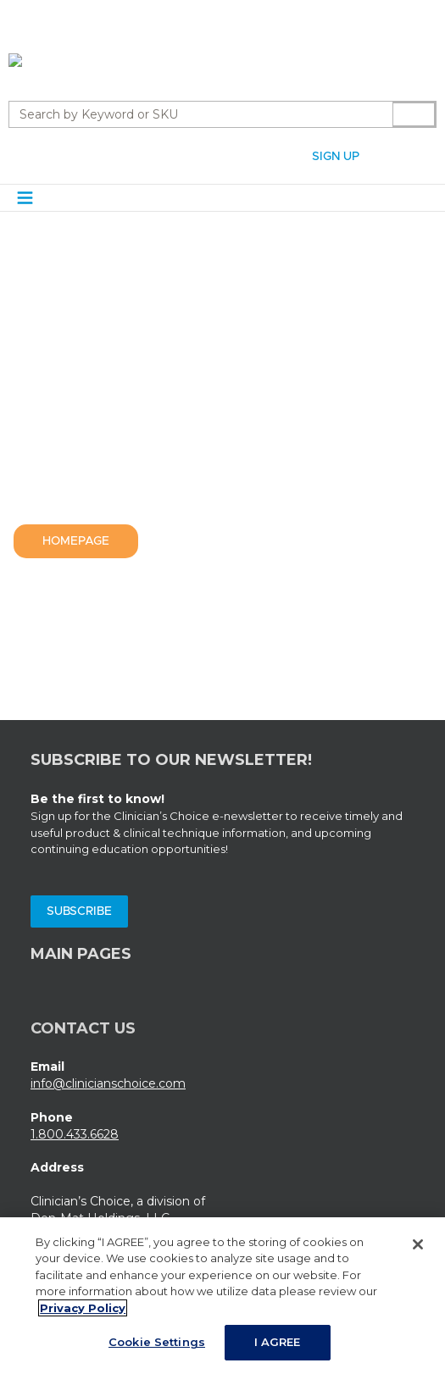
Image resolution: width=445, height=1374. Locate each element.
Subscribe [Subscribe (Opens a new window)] (79, 911)
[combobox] (194, 114)
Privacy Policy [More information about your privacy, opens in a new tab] (82, 1314)
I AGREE (277, 1349)
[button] (389, 155)
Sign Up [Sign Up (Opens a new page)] (335, 157)
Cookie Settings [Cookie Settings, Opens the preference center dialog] (156, 1349)
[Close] (418, 1251)
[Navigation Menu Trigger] (25, 198)
